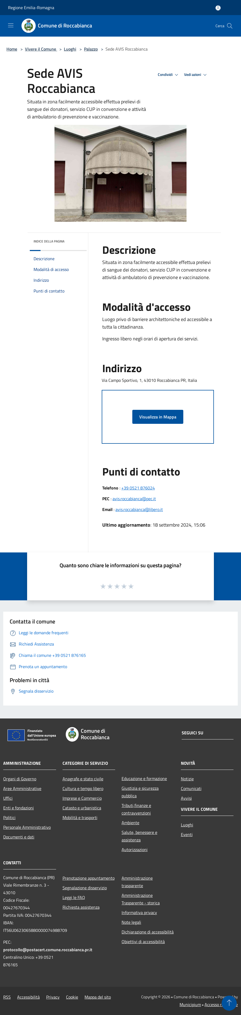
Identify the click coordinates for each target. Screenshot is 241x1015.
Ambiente (130, 822)
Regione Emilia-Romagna (31, 7)
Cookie (72, 997)
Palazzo (91, 49)
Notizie (187, 779)
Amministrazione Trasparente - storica (141, 899)
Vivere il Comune (41, 49)
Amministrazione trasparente (137, 882)
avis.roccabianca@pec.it (134, 498)
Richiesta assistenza (81, 907)
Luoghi (70, 49)
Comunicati (191, 788)
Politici (9, 817)
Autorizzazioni (135, 849)
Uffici (8, 798)
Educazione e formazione (144, 778)
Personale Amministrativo (27, 827)
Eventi (187, 834)
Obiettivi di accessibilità (143, 941)
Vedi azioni (196, 75)
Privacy (53, 997)
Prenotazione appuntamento (89, 878)
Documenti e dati (18, 837)
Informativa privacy (139, 912)
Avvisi (186, 798)
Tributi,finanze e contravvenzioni (136, 809)
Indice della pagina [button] (49, 241)
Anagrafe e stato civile (83, 779)
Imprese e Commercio (82, 798)
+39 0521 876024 (138, 488)
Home (11, 49)
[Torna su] (229, 1003)
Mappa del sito (98, 997)
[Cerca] (230, 26)
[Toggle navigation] (11, 25)
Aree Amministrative (22, 788)
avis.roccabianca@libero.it (139, 509)
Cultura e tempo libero (83, 788)
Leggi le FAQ (74, 897)
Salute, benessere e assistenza (139, 836)
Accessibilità (28, 997)
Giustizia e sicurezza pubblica (140, 792)
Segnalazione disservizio (85, 887)
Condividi (169, 75)
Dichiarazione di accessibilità (148, 932)
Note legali (131, 922)
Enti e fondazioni (18, 808)
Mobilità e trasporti (80, 817)
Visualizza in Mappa (157, 417)
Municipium (190, 1004)
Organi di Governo (19, 779)
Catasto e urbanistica (82, 808)
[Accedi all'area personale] (218, 8)
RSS (7, 997)
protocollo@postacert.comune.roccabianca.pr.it (47, 949)
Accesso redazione (221, 1004)
